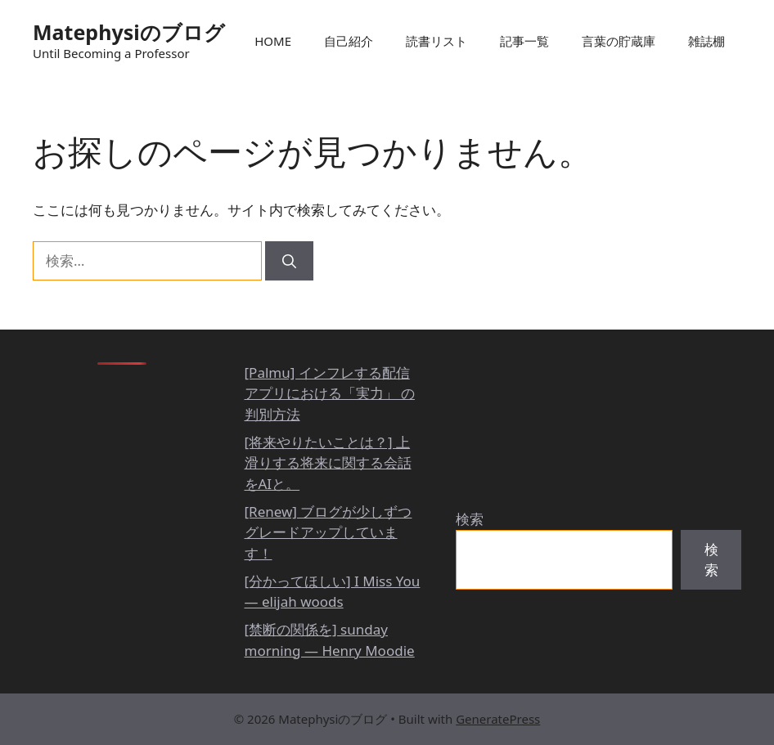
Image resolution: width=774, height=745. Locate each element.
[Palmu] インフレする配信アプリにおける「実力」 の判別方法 (330, 393)
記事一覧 (524, 41)
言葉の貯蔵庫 (618, 41)
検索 (470, 518)
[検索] (289, 260)
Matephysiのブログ (129, 32)
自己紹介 (348, 41)
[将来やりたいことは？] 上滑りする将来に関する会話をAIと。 (328, 463)
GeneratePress (498, 719)
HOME (272, 41)
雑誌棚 (706, 41)
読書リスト (436, 41)
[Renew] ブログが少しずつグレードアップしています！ (328, 532)
